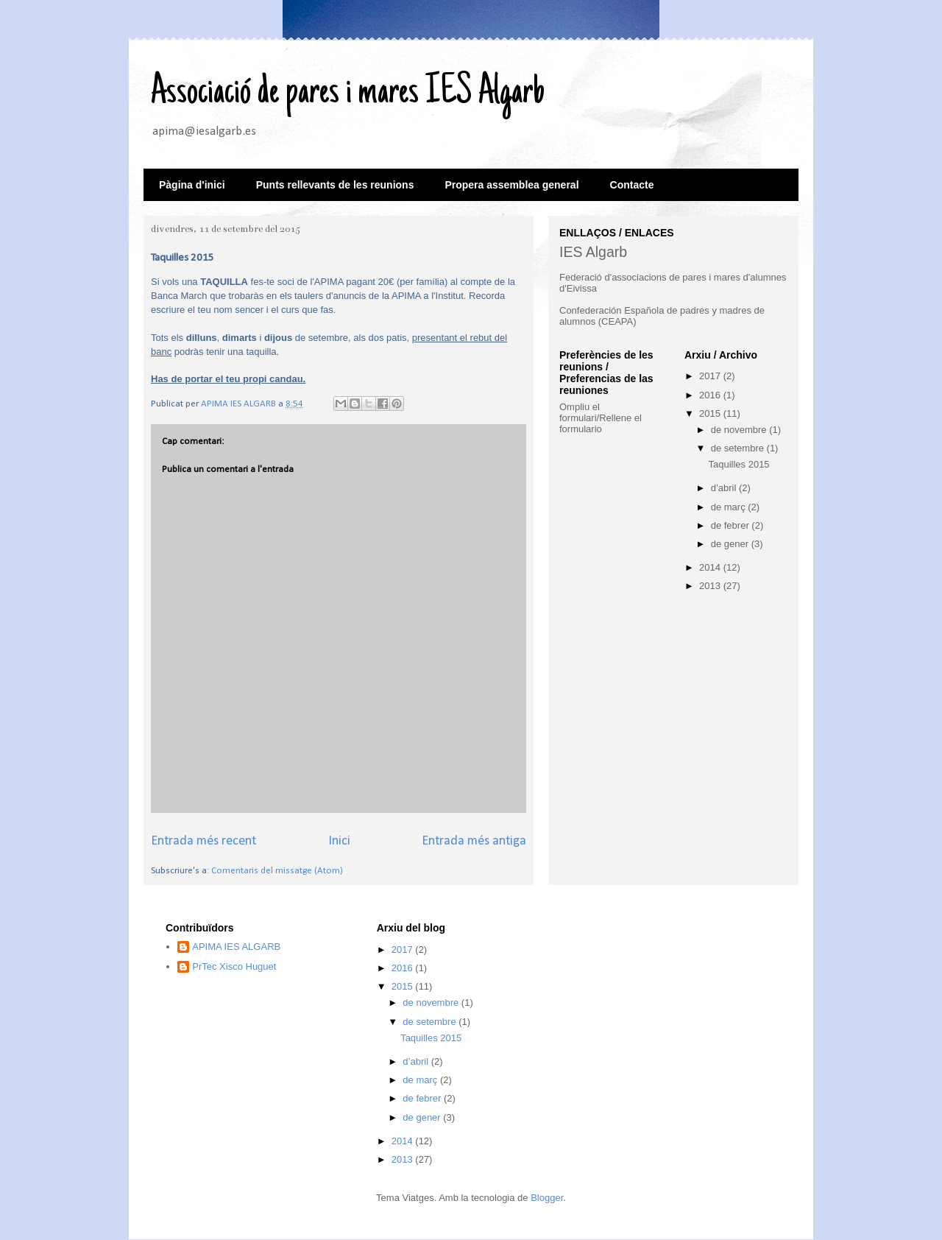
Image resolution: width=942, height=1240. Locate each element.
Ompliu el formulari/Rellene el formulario (600, 417)
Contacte (632, 185)
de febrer (731, 525)
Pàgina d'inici (192, 185)
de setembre (739, 448)
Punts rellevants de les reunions (335, 185)
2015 (711, 413)
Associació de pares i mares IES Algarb (348, 93)
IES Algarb (593, 252)
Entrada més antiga (474, 841)
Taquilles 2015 (738, 464)
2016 (711, 395)
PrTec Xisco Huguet (234, 966)
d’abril (725, 487)
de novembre (740, 429)
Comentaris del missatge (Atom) (277, 871)
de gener (731, 543)
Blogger (547, 1197)
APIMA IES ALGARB (236, 946)
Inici (339, 841)
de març (729, 506)
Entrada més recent (203, 841)
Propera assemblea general (511, 185)
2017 (711, 375)
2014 (711, 567)
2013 (711, 585)
